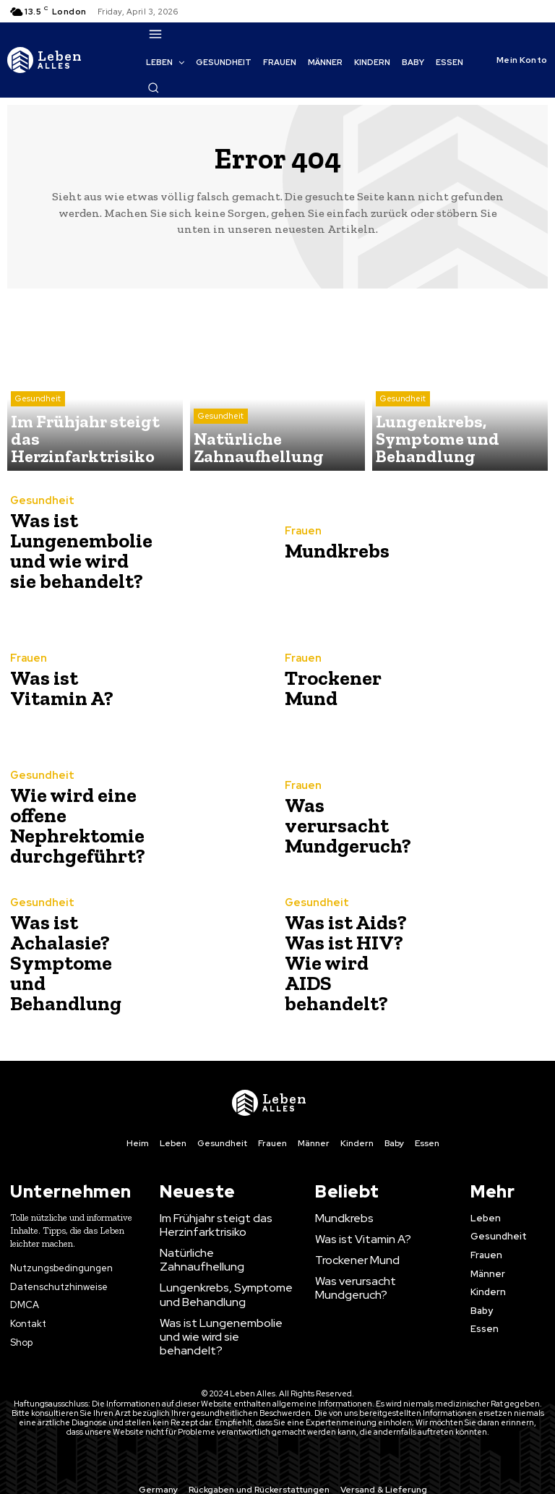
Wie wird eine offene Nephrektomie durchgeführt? (70, 826)
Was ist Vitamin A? (55, 689)
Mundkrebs (332, 551)
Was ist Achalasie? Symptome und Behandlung (72, 963)
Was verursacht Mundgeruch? (341, 826)
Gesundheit (38, 429)
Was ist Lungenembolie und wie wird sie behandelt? (73, 551)
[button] (153, 87)
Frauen (301, 534)
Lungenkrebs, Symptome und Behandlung (225, 1275)
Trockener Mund (326, 689)
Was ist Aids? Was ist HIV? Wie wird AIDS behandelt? (342, 963)
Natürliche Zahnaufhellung (221, 1249)
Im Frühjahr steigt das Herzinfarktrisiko (208, 1223)
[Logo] (44, 60)
